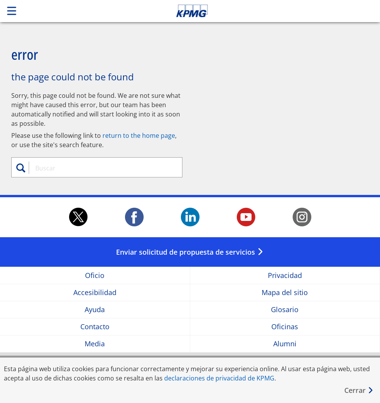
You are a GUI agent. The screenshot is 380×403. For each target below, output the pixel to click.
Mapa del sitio (285, 292)
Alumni (285, 343)
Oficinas (284, 326)
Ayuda (95, 309)
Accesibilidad (94, 292)
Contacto (94, 326)
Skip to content (266, 11)
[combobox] (101, 168)
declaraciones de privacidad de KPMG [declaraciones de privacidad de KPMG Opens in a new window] (219, 378)
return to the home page (138, 135)
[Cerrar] (359, 390)
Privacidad (285, 275)
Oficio (94, 275)
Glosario (284, 309)
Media (95, 343)
